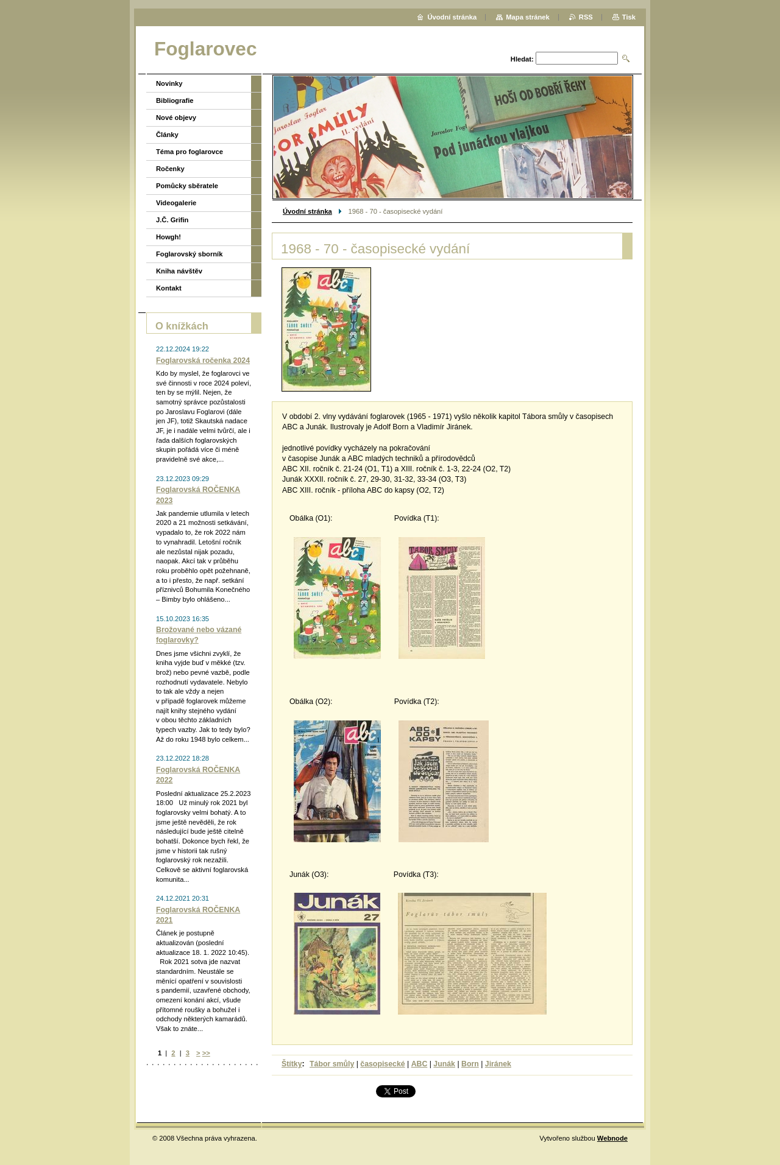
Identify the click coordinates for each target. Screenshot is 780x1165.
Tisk (629, 17)
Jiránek (498, 1064)
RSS (586, 17)
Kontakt (169, 288)
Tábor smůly (332, 1064)
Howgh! (168, 237)
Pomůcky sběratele (187, 185)
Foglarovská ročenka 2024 (203, 360)
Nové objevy (176, 117)
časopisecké (382, 1064)
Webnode (612, 1138)
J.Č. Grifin (172, 219)
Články (167, 134)
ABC (419, 1064)
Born (470, 1064)
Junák (444, 1064)
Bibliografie (175, 100)
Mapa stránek (528, 17)
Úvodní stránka (307, 211)
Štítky (292, 1064)
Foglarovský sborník (189, 254)
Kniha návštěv (179, 271)
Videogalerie (176, 202)
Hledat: (522, 59)
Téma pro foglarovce (189, 151)
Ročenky (170, 168)
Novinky (169, 83)
